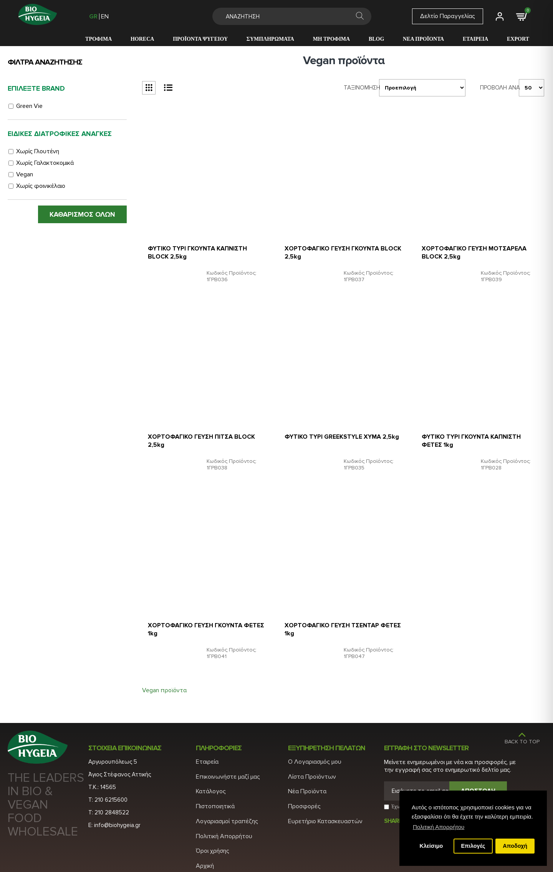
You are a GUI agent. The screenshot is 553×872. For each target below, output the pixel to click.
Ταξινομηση (354, 85)
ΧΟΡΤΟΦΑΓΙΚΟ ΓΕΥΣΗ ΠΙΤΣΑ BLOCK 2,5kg (205, 430)
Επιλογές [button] (473, 846)
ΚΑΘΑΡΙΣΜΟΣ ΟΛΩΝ (82, 214)
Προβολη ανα (496, 85)
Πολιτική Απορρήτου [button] (438, 827)
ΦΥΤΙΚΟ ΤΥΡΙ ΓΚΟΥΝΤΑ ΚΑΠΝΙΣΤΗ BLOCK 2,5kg (201, 245)
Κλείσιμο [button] (431, 846)
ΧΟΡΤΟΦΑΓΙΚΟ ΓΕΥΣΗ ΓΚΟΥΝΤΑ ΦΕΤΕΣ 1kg (199, 614)
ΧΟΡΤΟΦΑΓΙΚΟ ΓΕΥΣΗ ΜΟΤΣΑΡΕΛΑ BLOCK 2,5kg (478, 245)
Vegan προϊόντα (164, 675)
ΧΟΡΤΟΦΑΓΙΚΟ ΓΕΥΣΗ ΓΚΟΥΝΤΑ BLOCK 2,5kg (335, 245)
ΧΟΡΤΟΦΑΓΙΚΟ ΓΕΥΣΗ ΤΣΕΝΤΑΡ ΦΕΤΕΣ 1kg (335, 614)
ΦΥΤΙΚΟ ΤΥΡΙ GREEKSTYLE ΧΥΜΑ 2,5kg (336, 430)
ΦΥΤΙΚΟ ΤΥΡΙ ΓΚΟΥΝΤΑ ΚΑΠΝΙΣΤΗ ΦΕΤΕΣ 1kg (475, 430)
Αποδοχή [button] (515, 846)
